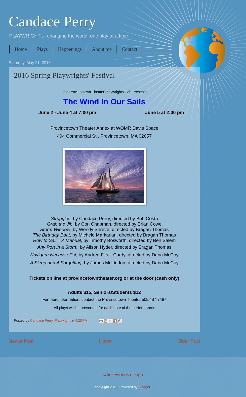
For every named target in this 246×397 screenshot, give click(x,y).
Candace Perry (52, 21)
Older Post (188, 341)
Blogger (144, 387)
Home (21, 49)
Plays (42, 49)
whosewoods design (123, 374)
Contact (129, 49)
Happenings (70, 49)
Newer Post (21, 341)
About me (102, 49)
